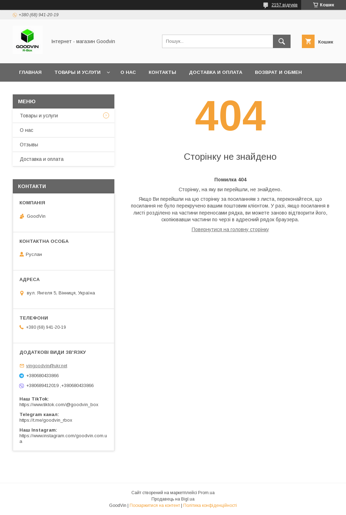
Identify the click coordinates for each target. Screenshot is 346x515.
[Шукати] (282, 41)
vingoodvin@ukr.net (46, 365)
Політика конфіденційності (210, 505)
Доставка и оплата (215, 72)
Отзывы (29, 144)
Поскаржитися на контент (155, 505)
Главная (30, 72)
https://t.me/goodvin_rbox (45, 420)
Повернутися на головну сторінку (230, 229)
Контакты (162, 72)
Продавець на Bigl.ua (173, 499)
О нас (128, 72)
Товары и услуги (77, 72)
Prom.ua (206, 492)
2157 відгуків (285, 4)
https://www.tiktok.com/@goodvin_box (59, 404)
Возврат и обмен (278, 72)
